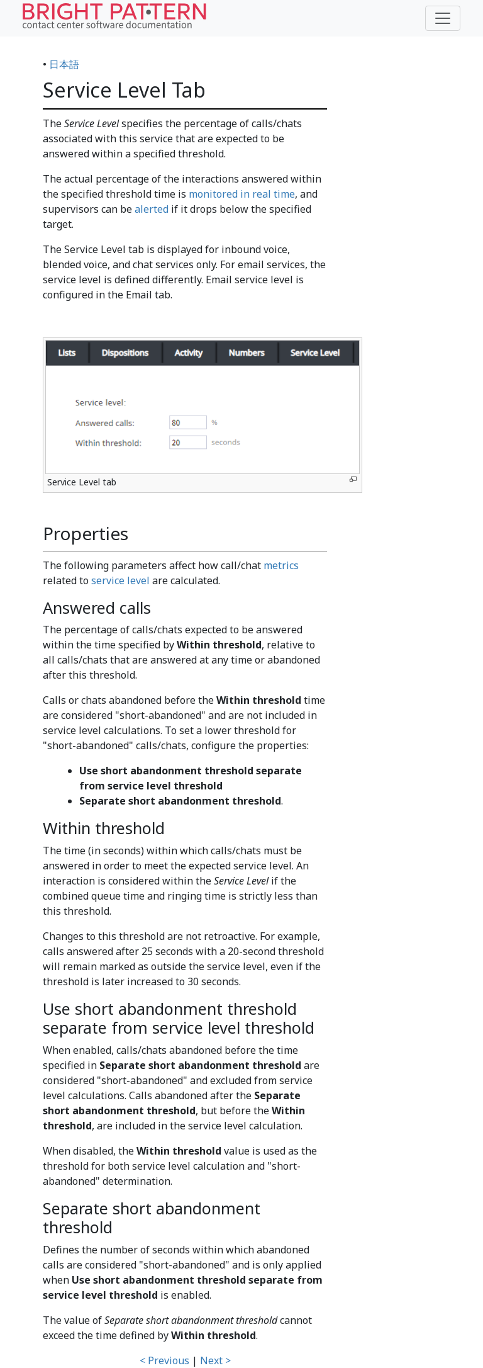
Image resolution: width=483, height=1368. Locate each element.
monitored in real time (242, 194)
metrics (281, 565)
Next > (215, 1360)
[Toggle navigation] (442, 18)
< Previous (164, 1360)
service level (120, 580)
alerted (152, 209)
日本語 (64, 64)
